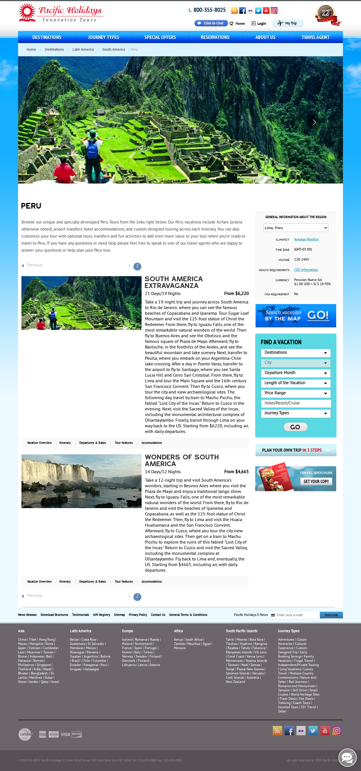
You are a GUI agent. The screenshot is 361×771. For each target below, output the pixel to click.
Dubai (49, 678)
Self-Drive (299, 691)
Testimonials (80, 615)
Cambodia (50, 648)
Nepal (47, 669)
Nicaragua (77, 653)
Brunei (22, 657)
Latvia (142, 665)
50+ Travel (308, 707)
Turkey (148, 653)
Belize (74, 640)
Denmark (128, 661)
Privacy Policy (138, 615)
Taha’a (245, 648)
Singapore (44, 665)
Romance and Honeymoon (297, 686)
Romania (141, 640)
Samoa (255, 665)
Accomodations (152, 443)
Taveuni (233, 665)
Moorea (242, 640)
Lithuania (129, 665)
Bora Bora (256, 640)
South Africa (193, 640)
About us (266, 37)
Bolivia (105, 657)
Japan (22, 648)
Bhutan (23, 674)
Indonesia (37, 657)
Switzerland (143, 644)
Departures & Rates (92, 443)
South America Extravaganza (174, 283)
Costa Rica (88, 640)
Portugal (151, 648)
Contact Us (158, 615)
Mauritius (193, 644)
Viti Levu (260, 653)
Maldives (35, 678)
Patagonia (91, 665)
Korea (49, 644)
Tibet (33, 640)
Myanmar (34, 653)
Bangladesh (39, 674)
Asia (21, 631)
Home (31, 50)
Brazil (76, 661)
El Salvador (96, 644)
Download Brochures (54, 615)
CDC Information (306, 270)
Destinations (46, 37)
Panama (92, 653)
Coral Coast (236, 657)
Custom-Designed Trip (293, 650)
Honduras (76, 648)
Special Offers (160, 37)
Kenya (178, 640)
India (37, 669)
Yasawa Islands (256, 661)
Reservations (215, 37)
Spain (138, 648)
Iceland (127, 640)
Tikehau (231, 644)
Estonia (154, 665)
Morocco (180, 648)
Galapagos (91, 669)
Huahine (246, 644)
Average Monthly (306, 240)
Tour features (124, 443)
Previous (34, 265)
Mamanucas (234, 661)
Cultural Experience (292, 646)
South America (113, 50)
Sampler (284, 691)
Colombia (99, 661)
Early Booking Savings (292, 655)
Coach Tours (301, 703)
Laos (21, 653)
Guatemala (77, 644)
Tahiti (230, 640)
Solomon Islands (238, 674)
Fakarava (258, 648)
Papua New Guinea (250, 669)
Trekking (284, 703)
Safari (282, 712)
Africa (178, 631)
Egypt (207, 644)
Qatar (45, 682)
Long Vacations (290, 669)
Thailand (24, 669)
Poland (127, 644)
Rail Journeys (298, 682)
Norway (127, 657)
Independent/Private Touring (298, 665)
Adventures (286, 640)
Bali (49, 657)
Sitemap (119, 615)
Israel (55, 682)
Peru (103, 665)
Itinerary (65, 443)
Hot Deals (306, 699)
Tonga (230, 669)
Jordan (33, 682)
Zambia (179, 644)
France (127, 648)
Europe (127, 631)
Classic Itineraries (292, 642)
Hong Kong (46, 640)
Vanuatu (258, 674)
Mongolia (36, 644)
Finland (154, 657)
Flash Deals (288, 699)
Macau (22, 644)
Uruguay (76, 669)
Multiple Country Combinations (296, 676)
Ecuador (75, 665)
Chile (86, 661)
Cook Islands (235, 678)
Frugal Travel (303, 661)
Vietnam (34, 648)
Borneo (38, 661)
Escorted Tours (288, 707)
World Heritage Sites (305, 695)
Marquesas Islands (239, 653)
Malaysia (24, 661)
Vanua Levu (254, 657)
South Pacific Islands (241, 631)
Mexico (91, 648)
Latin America (83, 50)
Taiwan (48, 653)
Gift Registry (101, 615)
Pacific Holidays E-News (251, 615)
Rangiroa (261, 644)
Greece (127, 653)
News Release (27, 615)
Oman (22, 682)
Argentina (91, 657)
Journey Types (103, 37)
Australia (252, 678)
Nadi (244, 665)
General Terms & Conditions (188, 615)
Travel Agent (315, 37)
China (22, 640)
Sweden (141, 657)
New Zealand (235, 682)
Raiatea (233, 648)
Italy (137, 653)
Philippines (26, 665)
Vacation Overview (39, 443)
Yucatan (75, 657)
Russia (154, 640)
